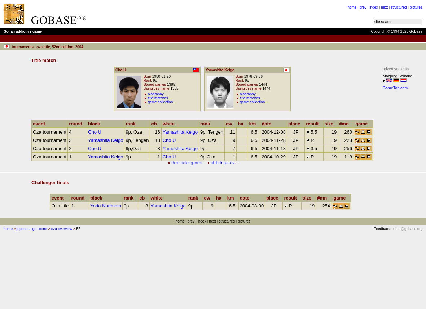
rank (132, 123)
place (295, 123)
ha (242, 123)
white (170, 123)
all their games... (224, 163)
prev (363, 7)
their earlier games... (188, 163)
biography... (157, 94)
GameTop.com (395, 88)
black (95, 123)
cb (155, 123)
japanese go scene (32, 229)
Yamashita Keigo (180, 132)
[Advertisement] (404, 201)
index (373, 7)
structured (399, 7)
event (40, 123)
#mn (345, 123)
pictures (416, 7)
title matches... (159, 98)
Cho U (94, 132)
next (384, 7)
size (331, 123)
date (268, 123)
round (77, 123)
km (254, 123)
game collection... (162, 102)
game (363, 123)
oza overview (61, 229)
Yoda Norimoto (105, 206)
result (314, 123)
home (351, 7)
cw (230, 123)
